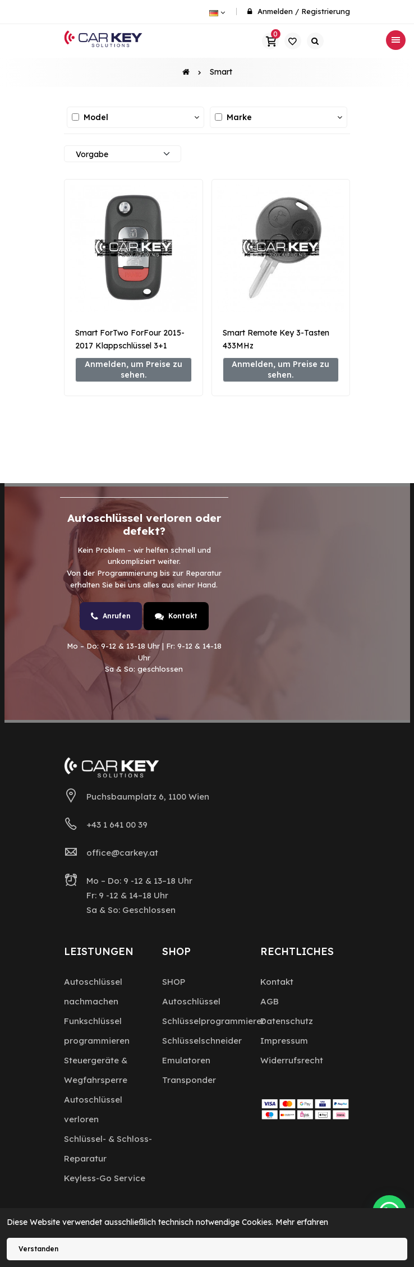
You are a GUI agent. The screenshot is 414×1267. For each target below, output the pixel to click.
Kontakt (176, 616)
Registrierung (325, 11)
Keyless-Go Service (104, 1178)
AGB (269, 1001)
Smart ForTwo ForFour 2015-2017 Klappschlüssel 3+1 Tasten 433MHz (130, 346)
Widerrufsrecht (291, 1060)
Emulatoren (186, 1060)
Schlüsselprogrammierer (213, 1021)
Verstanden (38, 1249)
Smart (221, 72)
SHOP (173, 981)
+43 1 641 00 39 (117, 824)
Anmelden (275, 11)
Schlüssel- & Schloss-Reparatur (108, 1148)
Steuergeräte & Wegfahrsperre (95, 1070)
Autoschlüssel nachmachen (93, 991)
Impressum (284, 1040)
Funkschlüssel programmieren (97, 1031)
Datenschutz (286, 1021)
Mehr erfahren (301, 1222)
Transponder (189, 1080)
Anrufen (111, 616)
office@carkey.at (122, 852)
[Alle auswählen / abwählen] (75, 117)
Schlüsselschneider (202, 1040)
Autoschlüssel (191, 1001)
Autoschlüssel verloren (93, 1109)
